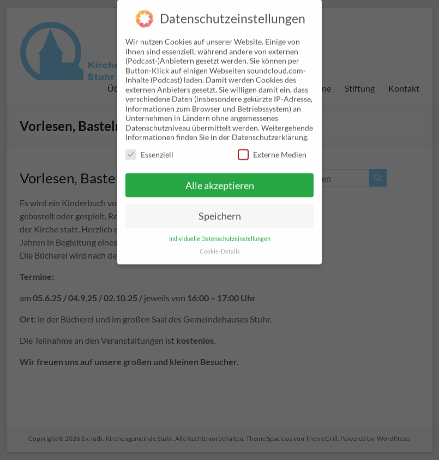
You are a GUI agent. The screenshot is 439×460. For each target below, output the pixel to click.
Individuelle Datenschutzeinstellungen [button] (219, 228)
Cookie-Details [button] (220, 241)
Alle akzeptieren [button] (219, 175)
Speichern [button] (220, 206)
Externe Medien (272, 144)
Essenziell (149, 144)
